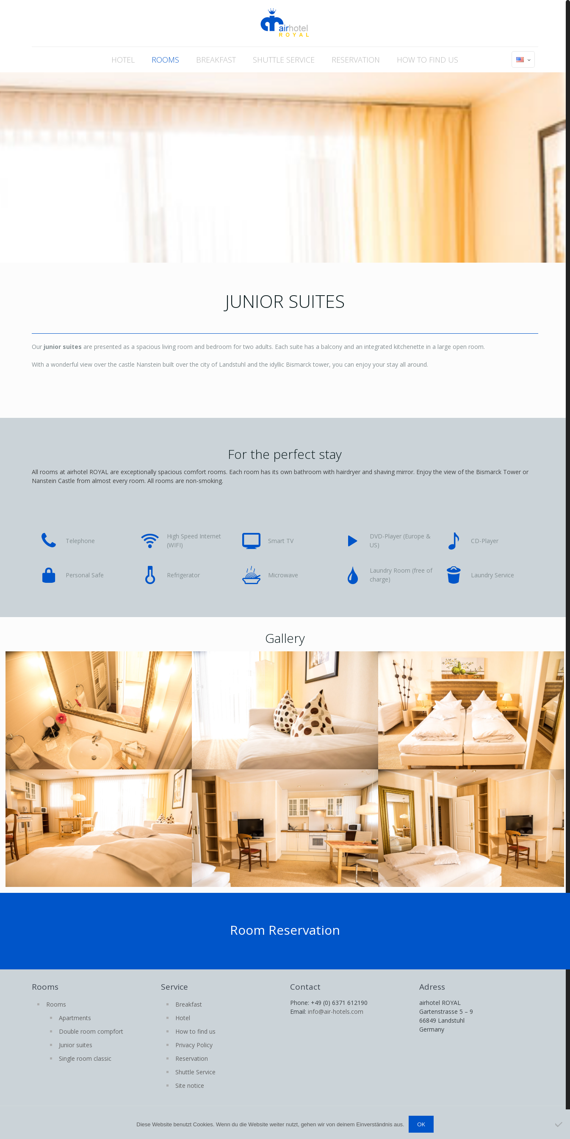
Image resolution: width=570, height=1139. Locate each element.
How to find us (195, 1031)
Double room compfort (91, 1031)
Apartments (75, 1018)
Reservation (191, 1058)
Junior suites (75, 1045)
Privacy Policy (194, 1045)
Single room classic (85, 1058)
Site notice (189, 1085)
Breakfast (188, 1004)
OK (421, 1124)
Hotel (182, 1018)
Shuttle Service (195, 1072)
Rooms (56, 1004)
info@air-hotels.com (335, 1011)
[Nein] (559, 1124)
